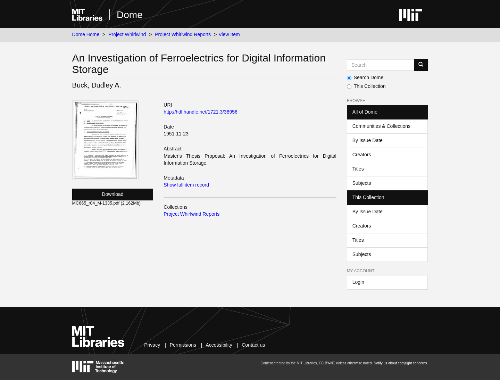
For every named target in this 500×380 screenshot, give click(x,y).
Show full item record (186, 185)
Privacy (152, 345)
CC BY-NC (327, 363)
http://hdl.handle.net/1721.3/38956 (201, 112)
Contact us (253, 345)
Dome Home (86, 34)
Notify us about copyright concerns (400, 363)
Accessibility (219, 345)
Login (358, 282)
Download (112, 194)
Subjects (361, 183)
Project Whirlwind (127, 34)
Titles (358, 169)
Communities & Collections (381, 126)
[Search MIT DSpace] (381, 65)
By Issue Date (367, 140)
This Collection (366, 86)
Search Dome (365, 77)
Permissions (183, 345)
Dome (130, 14)
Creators (361, 154)
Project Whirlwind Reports (183, 34)
